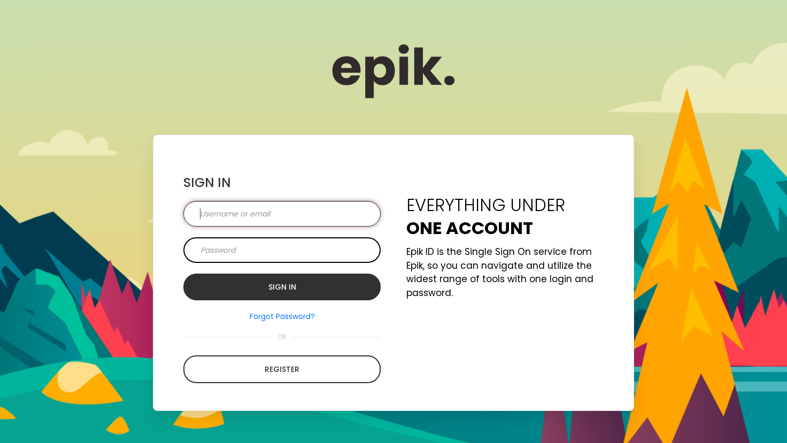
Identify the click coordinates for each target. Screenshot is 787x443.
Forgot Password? (282, 316)
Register (282, 369)
